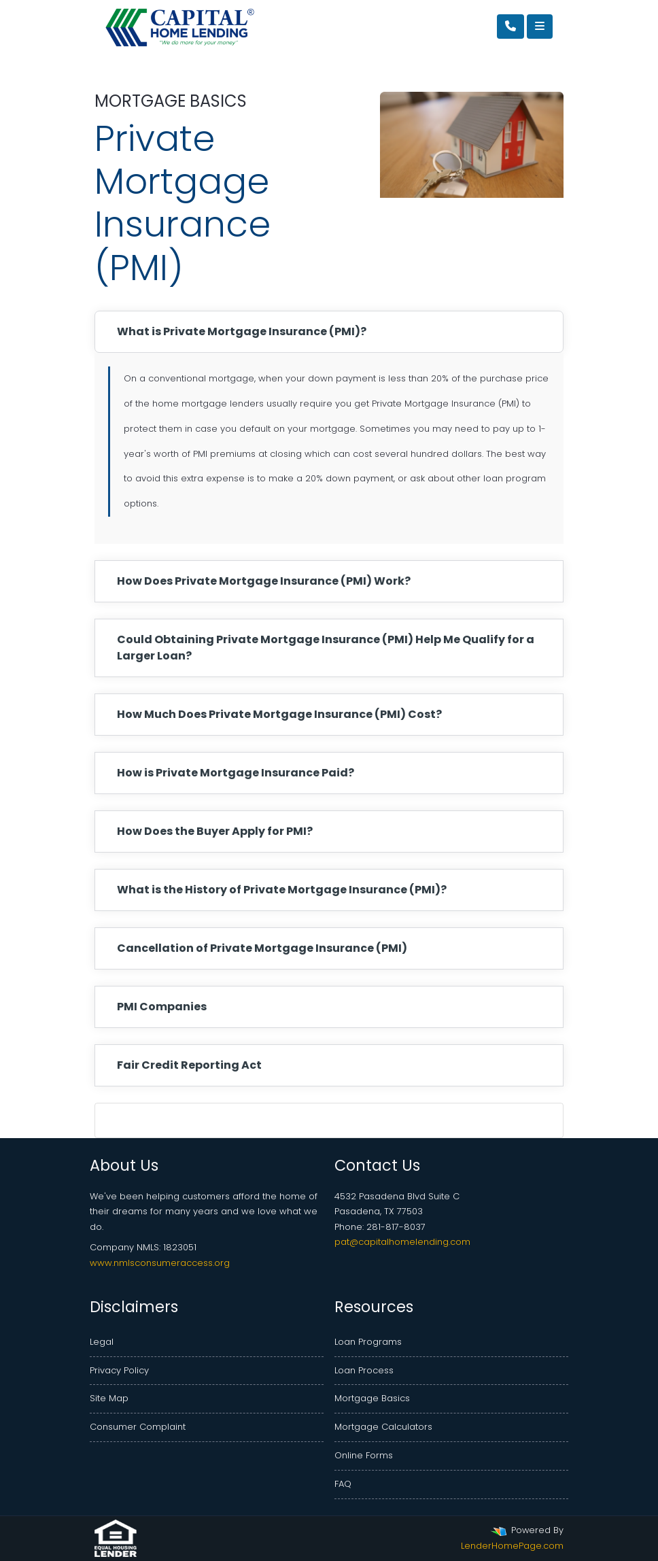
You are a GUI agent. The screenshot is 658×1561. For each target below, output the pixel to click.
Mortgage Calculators (383, 1426)
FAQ (342, 1483)
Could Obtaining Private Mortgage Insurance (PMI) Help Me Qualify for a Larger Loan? (325, 648)
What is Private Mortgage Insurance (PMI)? (241, 331)
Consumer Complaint (138, 1426)
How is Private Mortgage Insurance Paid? (235, 772)
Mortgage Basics (372, 1398)
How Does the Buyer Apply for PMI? (215, 831)
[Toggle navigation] (540, 26)
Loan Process (364, 1370)
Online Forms (363, 1455)
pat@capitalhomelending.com (402, 1241)
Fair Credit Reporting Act (189, 1065)
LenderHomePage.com (512, 1545)
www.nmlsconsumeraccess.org (160, 1262)
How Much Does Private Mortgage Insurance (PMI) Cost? (279, 714)
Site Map (109, 1398)
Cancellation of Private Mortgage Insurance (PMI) (262, 948)
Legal (102, 1341)
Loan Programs (368, 1341)
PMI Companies (162, 1006)
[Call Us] (510, 26)
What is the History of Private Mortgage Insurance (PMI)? (282, 889)
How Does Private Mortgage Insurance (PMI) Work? (264, 581)
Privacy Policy (119, 1370)
